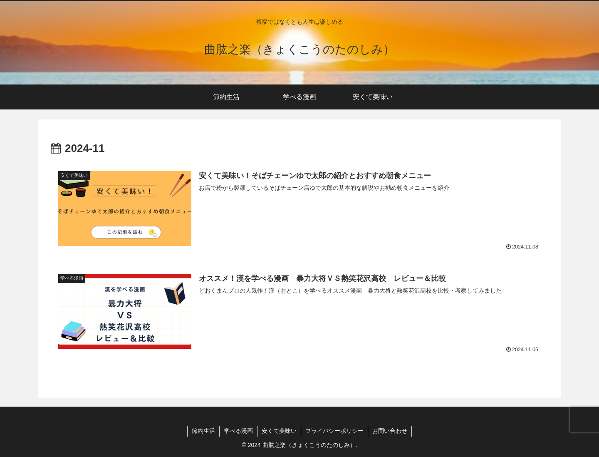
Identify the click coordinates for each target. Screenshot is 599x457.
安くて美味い (279, 430)
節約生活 (203, 430)
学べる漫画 (238, 430)
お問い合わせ (389, 430)
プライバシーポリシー (334, 430)
